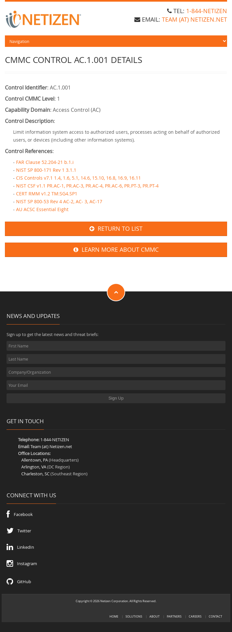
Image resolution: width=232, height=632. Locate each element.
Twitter (19, 531)
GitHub (19, 581)
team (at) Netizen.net (194, 19)
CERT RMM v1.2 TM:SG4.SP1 (46, 193)
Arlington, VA (33, 467)
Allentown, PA (34, 460)
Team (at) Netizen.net (51, 446)
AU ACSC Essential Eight (42, 209)
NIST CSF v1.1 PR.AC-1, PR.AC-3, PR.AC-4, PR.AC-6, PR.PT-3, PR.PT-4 (87, 186)
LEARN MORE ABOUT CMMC (116, 249)
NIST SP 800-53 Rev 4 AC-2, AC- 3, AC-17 (59, 201)
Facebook (20, 514)
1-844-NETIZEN (206, 11)
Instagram (22, 563)
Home (113, 616)
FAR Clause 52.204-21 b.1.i (45, 162)
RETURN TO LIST (116, 228)
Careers (195, 616)
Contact (215, 616)
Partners (174, 616)
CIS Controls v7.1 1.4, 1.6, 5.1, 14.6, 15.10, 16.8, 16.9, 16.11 (78, 178)
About (154, 616)
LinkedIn (20, 547)
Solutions (134, 616)
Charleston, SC (35, 474)
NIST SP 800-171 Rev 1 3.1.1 (46, 170)
